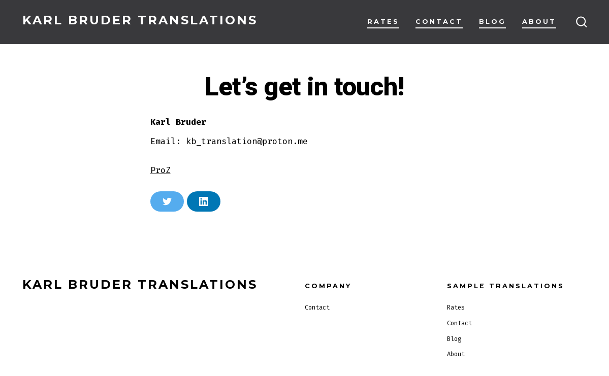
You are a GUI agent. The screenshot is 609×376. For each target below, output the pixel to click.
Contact (439, 21)
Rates (383, 21)
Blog (492, 21)
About (539, 21)
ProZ (160, 170)
